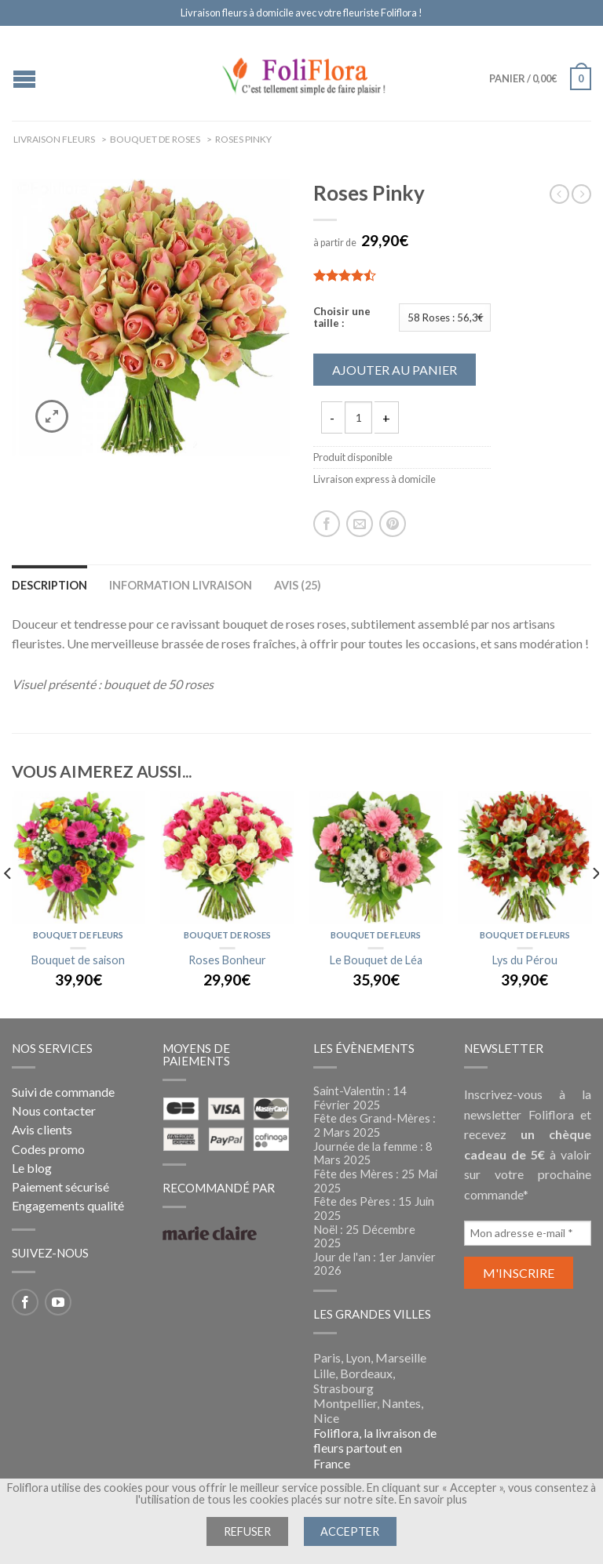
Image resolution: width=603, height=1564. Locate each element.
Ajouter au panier (394, 369)
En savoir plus (433, 1499)
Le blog (32, 1167)
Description (49, 585)
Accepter (349, 1531)
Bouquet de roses (227, 935)
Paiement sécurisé (60, 1186)
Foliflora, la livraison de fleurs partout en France (375, 1447)
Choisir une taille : (342, 318)
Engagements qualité (68, 1205)
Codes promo (48, 1148)
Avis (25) (297, 585)
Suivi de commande (63, 1091)
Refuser (247, 1531)
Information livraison (180, 585)
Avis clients (42, 1129)
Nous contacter (54, 1110)
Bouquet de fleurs (78, 935)
